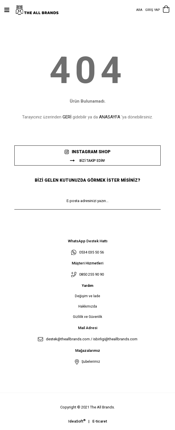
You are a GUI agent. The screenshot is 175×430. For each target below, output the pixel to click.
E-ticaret (99, 421)
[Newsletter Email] (87, 201)
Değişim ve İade (87, 296)
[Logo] (41, 10)
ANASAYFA (109, 117)
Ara (139, 10)
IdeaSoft (76, 421)
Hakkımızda (87, 306)
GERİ (67, 117)
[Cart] (166, 10)
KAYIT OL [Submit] (87, 218)
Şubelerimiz (90, 362)
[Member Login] (152, 10)
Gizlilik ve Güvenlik (87, 317)
